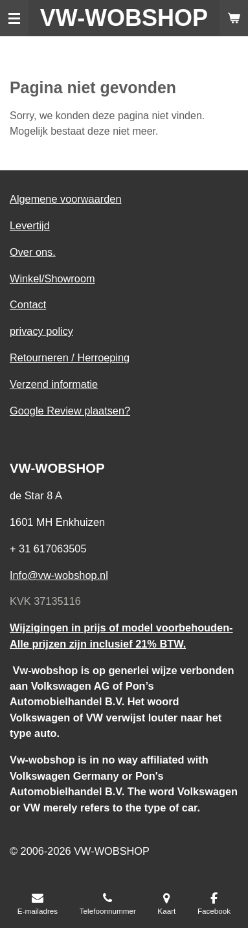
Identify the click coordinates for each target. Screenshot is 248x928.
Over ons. (33, 252)
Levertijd (30, 225)
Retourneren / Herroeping (70, 357)
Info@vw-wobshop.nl (59, 575)
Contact (28, 304)
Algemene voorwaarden (65, 199)
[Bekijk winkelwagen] (234, 18)
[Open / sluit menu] (14, 18)
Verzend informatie (54, 384)
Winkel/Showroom (52, 278)
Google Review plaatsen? (70, 410)
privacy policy (41, 331)
